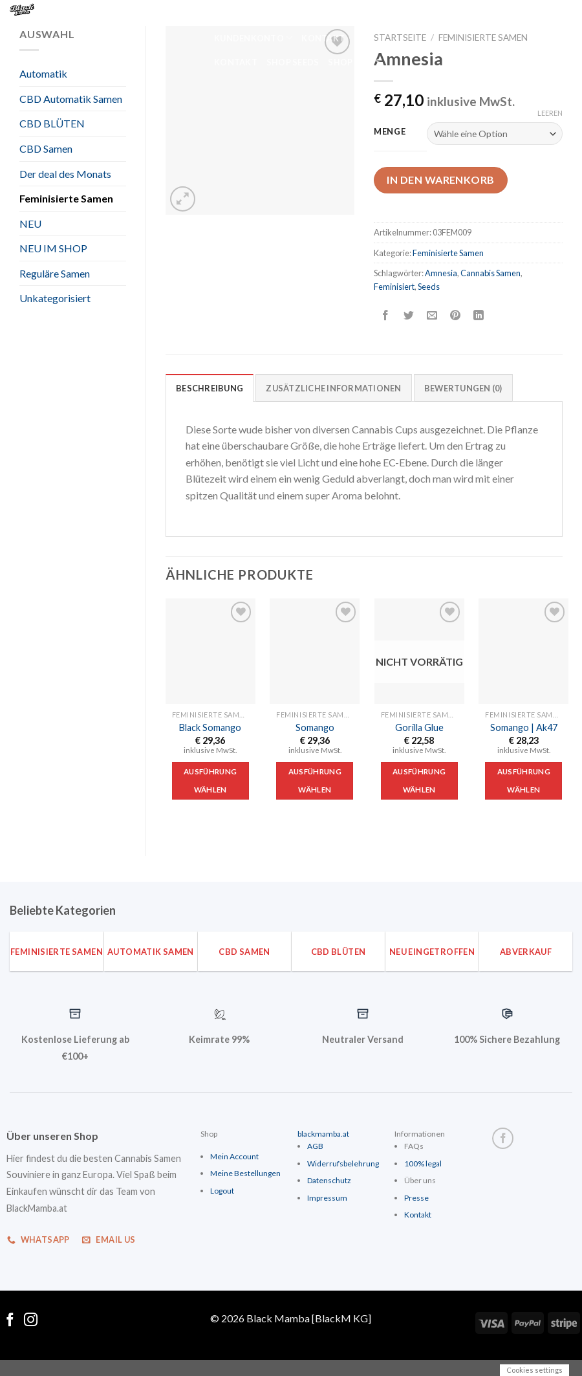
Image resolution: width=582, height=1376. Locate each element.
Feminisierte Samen (66, 198)
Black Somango (210, 727)
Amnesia (441, 273)
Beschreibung (209, 388)
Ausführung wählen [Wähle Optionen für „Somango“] (314, 780)
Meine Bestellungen (245, 1173)
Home (241, 13)
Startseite (400, 37)
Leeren (550, 113)
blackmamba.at (323, 1134)
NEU (30, 223)
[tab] (209, 387)
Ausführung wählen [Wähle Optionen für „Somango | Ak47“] (523, 780)
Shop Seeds (292, 62)
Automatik (43, 73)
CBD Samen (45, 148)
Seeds (429, 286)
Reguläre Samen (54, 273)
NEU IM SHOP (53, 248)
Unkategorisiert (55, 298)
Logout (222, 1191)
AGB (315, 1146)
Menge (390, 132)
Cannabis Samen (490, 273)
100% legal (423, 1163)
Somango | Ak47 (523, 727)
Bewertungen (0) (463, 388)
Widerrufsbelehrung (343, 1163)
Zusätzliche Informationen (333, 388)
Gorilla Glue (419, 727)
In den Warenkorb (441, 179)
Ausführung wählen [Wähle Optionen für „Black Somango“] (210, 780)
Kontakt (323, 38)
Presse (416, 1198)
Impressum (327, 1198)
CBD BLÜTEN (52, 123)
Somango (315, 727)
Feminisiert (394, 286)
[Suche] (214, 12)
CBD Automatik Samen (70, 99)
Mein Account (234, 1156)
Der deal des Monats (65, 174)
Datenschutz (329, 1180)
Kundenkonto (338, 12)
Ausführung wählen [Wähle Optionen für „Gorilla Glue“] (419, 780)
